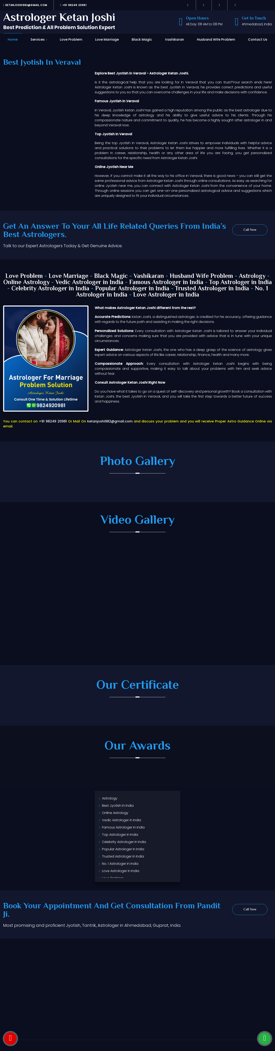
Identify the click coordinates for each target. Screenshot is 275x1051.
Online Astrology (26, 282)
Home (13, 39)
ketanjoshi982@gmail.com (25, 5)
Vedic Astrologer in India (89, 282)
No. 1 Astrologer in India (120, 863)
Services (38, 39)
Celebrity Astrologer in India (50, 289)
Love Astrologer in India (166, 295)
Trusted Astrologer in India (212, 289)
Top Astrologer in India (240, 282)
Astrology (252, 276)
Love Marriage (107, 39)
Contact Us (257, 39)
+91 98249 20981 (73, 5)
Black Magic (142, 39)
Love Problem (71, 39)
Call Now (250, 230)
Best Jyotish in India (118, 805)
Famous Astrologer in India (166, 282)
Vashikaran (174, 39)
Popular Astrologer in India (132, 289)
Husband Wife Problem (216, 39)
